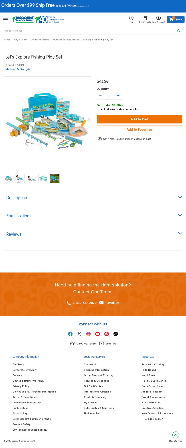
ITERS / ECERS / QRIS (154, 380)
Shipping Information (96, 369)
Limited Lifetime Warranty (28, 380)
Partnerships (20, 407)
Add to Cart (139, 119)
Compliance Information (27, 402)
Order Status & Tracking (98, 375)
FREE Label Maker (152, 418)
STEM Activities (150, 402)
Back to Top (175, 437)
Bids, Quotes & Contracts (99, 407)
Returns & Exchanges (96, 380)
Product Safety (21, 424)
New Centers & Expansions (157, 413)
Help (131, 19)
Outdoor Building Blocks (66, 39)
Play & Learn (20, 39)
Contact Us (90, 364)
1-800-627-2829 (84, 303)
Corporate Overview (25, 369)
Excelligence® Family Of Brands (32, 418)
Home (7, 39)
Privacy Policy (21, 386)
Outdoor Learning (40, 39)
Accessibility (20, 413)
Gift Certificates (93, 386)
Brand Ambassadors (153, 397)
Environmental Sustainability (30, 429)
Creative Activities (152, 407)
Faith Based (148, 369)
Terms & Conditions (24, 397)
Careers (17, 375)
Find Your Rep (92, 413)
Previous (5, 120)
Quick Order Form (152, 386)
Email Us (112, 303)
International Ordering (97, 391)
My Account (91, 402)
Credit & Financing (95, 397)
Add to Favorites (139, 129)
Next (89, 120)
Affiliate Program (151, 391)
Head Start (148, 375)
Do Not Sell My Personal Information (34, 391)
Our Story (18, 364)
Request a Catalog (152, 364)
